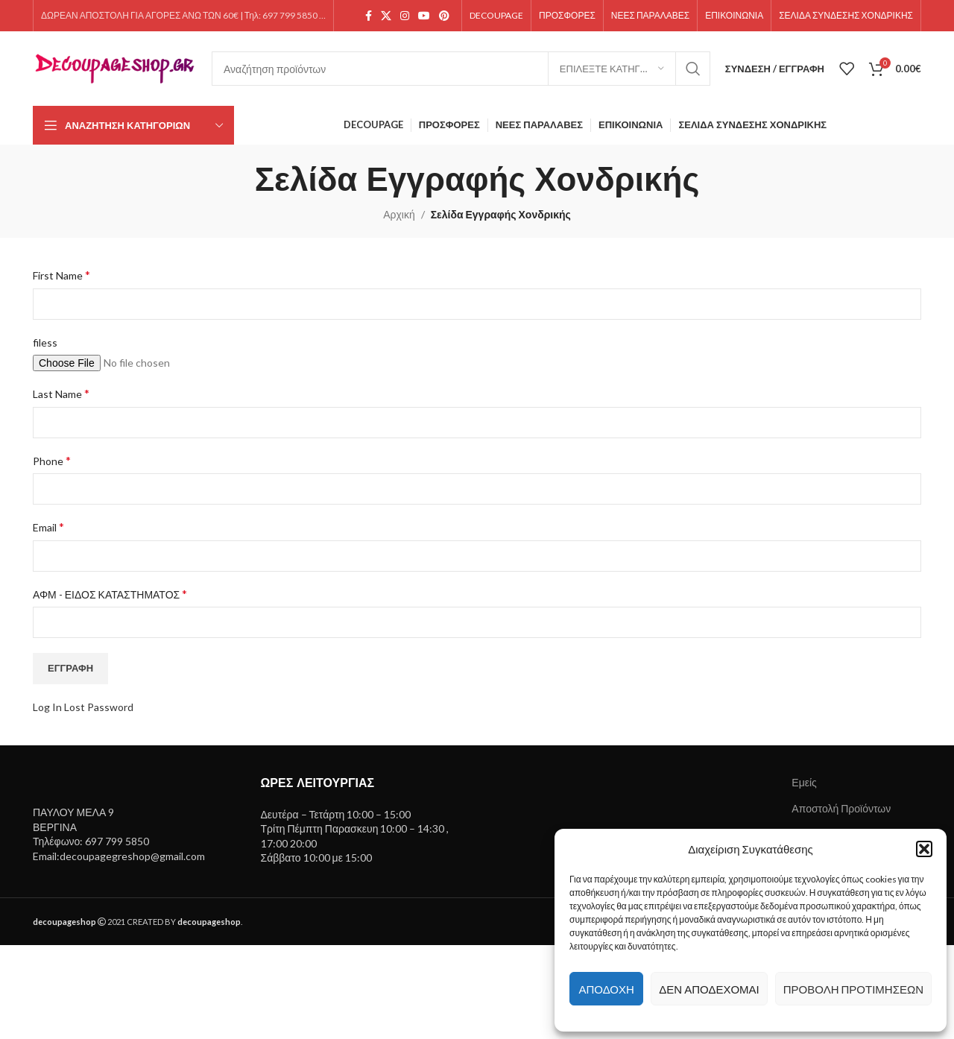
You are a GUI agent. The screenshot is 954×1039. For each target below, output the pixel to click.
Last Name (61, 393)
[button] (924, 848)
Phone (52, 460)
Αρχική (399, 214)
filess (45, 342)
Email (48, 527)
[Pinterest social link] (444, 16)
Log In (47, 707)
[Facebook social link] (368, 16)
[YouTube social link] (424, 16)
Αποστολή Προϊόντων (841, 808)
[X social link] (386, 16)
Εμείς (804, 782)
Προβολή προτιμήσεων (853, 989)
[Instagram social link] (405, 16)
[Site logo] (115, 67)
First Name (61, 275)
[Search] (461, 68)
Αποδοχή (606, 989)
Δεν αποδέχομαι (709, 989)
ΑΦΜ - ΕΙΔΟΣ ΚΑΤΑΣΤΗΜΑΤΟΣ (110, 594)
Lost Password (98, 707)
